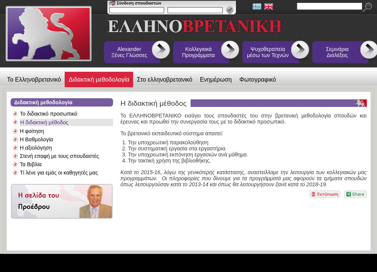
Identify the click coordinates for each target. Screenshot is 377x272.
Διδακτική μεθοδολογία (98, 79)
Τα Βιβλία (31, 164)
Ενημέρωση (216, 79)
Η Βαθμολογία (36, 139)
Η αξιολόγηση (36, 148)
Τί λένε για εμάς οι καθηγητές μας (59, 173)
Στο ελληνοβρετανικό (164, 79)
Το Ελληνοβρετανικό (34, 79)
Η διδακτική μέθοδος (44, 122)
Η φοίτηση (32, 131)
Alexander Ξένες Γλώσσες (129, 52)
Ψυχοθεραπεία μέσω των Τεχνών (268, 52)
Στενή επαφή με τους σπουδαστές (59, 156)
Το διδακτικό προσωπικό (49, 114)
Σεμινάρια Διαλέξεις (337, 52)
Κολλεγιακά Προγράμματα (198, 52)
